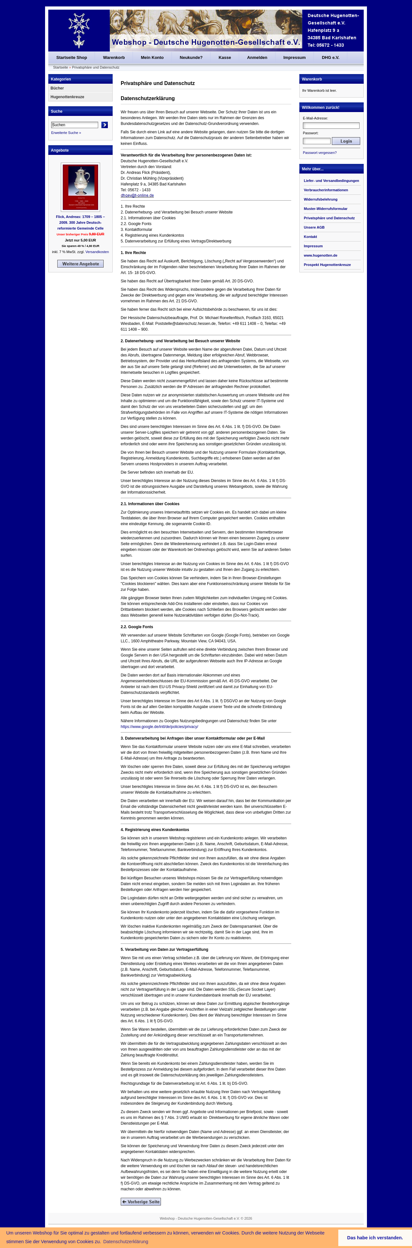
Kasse (225, 57)
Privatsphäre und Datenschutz (95, 67)
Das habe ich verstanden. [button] (375, 1237)
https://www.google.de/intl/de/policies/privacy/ (159, 726)
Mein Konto (152, 57)
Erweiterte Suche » (66, 133)
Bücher (57, 88)
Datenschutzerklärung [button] (125, 1241)
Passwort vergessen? (320, 153)
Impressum (295, 57)
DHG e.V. (330, 57)
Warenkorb (114, 57)
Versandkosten (97, 252)
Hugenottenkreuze (67, 97)
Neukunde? (191, 57)
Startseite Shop (71, 57)
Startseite (60, 67)
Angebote (60, 150)
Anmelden (257, 57)
